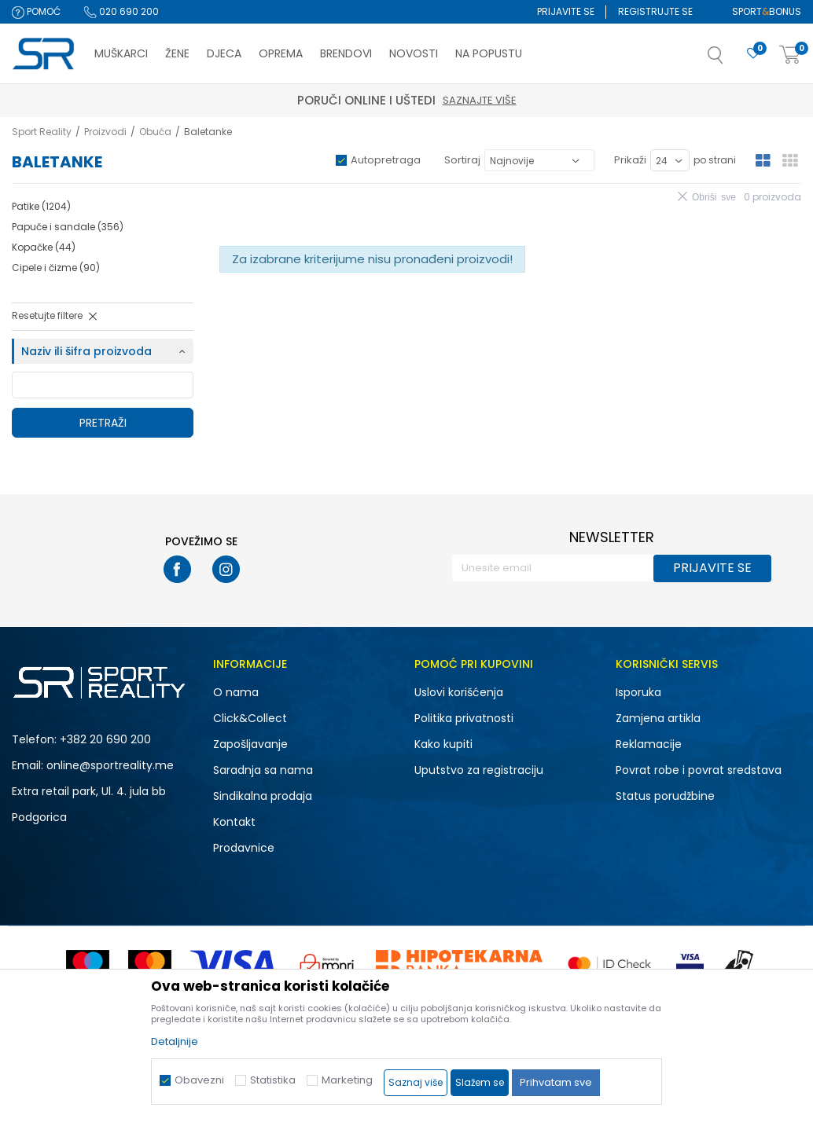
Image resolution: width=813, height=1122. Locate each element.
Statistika (273, 1079)
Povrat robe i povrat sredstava (699, 770)
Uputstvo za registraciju (478, 770)
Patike (41, 206)
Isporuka (638, 692)
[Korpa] (790, 55)
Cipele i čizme (56, 267)
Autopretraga (386, 159)
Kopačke (43, 247)
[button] (731, 60)
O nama (236, 692)
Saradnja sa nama (263, 770)
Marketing (347, 1079)
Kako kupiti (443, 744)
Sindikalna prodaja (262, 796)
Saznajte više (480, 100)
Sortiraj (462, 159)
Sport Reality (42, 131)
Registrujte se (655, 11)
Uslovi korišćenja (458, 692)
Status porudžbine (665, 796)
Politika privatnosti (463, 718)
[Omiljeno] (753, 54)
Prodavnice (243, 848)
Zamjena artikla (658, 718)
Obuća (155, 131)
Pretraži (103, 423)
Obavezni (199, 1079)
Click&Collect (250, 718)
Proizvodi (105, 131)
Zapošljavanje (250, 744)
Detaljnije (174, 1041)
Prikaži (630, 159)
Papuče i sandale (67, 226)
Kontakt (234, 822)
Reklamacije (649, 744)
